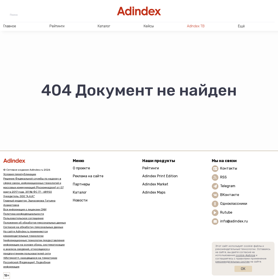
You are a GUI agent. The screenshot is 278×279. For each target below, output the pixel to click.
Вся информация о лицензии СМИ (24, 209)
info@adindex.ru (234, 221)
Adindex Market (155, 184)
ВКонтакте (229, 195)
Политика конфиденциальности (23, 213)
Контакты (228, 168)
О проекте (81, 168)
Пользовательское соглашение (23, 218)
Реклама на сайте (88, 176)
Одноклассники (233, 203)
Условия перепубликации (19, 174)
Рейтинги (150, 168)
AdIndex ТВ (196, 26)
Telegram (227, 186)
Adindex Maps (153, 192)
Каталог (80, 192)
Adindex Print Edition (160, 176)
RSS (223, 177)
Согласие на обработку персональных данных (33, 227)
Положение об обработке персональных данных (34, 222)
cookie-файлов (245, 255)
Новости (80, 200)
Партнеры (81, 184)
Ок (243, 269)
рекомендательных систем (232, 261)
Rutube (226, 212)
